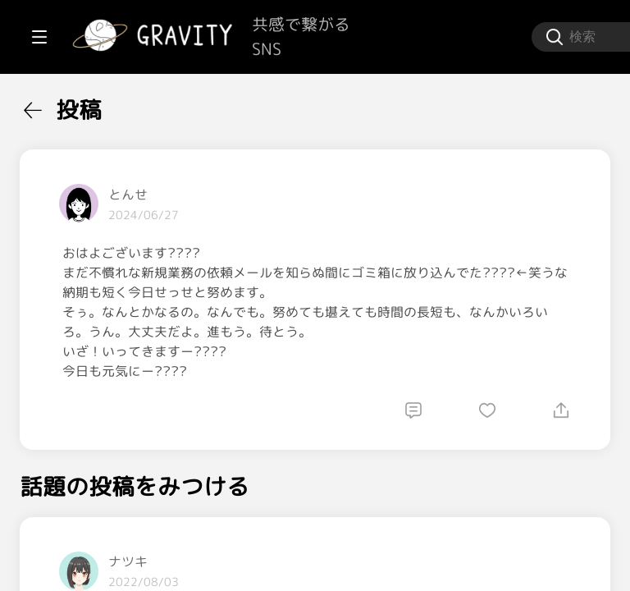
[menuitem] (98, 105)
